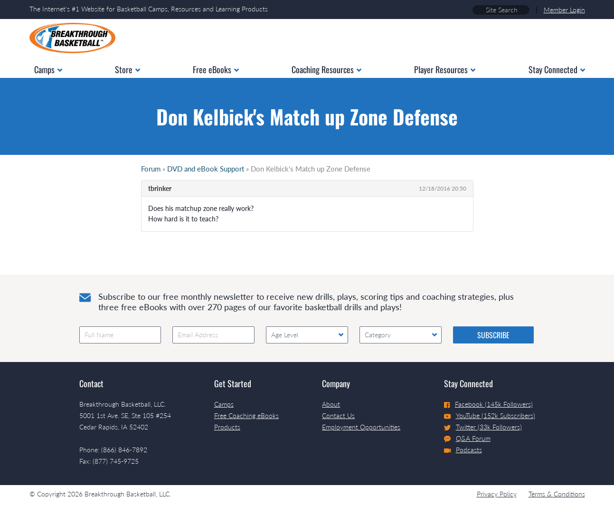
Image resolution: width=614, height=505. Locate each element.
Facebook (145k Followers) (488, 404)
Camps (224, 404)
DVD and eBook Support (205, 168)
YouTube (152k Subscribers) (489, 415)
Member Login (564, 10)
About (331, 404)
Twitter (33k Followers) (483, 427)
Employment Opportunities (361, 427)
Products (227, 427)
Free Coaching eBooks (246, 415)
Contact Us (338, 415)
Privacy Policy (497, 494)
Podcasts (463, 450)
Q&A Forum (467, 438)
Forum (151, 168)
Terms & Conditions (557, 494)
